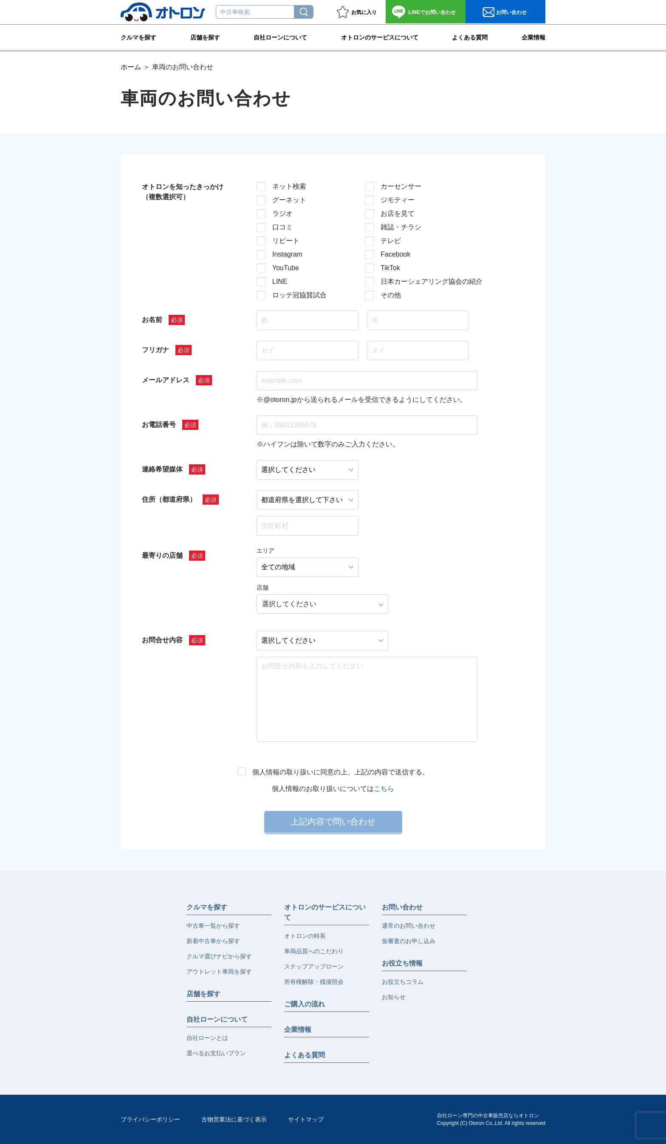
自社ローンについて (280, 36)
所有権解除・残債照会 (314, 981)
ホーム (131, 67)
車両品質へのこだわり (314, 951)
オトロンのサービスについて (379, 36)
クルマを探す (138, 36)
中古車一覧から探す (213, 925)
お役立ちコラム (402, 981)
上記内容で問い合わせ (333, 821)
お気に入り (364, 12)
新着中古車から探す (213, 941)
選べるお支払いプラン (216, 1053)
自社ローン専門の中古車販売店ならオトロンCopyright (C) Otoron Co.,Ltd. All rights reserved (491, 1119)
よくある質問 (470, 36)
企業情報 (533, 36)
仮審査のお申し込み (408, 941)
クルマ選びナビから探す (219, 956)
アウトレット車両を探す (219, 971)
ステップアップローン (314, 966)
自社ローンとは (207, 1037)
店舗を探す (205, 36)
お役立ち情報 (402, 963)
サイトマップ (306, 1119)
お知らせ (394, 997)
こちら (384, 788)
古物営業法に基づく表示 (234, 1119)
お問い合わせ (431, 12)
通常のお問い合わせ (408, 925)
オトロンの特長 (305, 935)
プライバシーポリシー (150, 1119)
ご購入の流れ (304, 1004)
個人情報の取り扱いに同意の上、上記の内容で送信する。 (340, 772)
